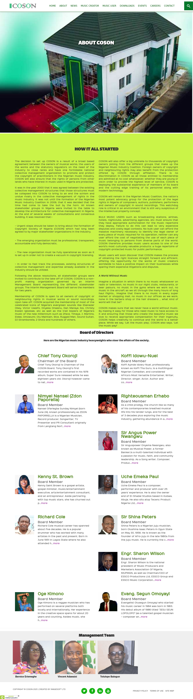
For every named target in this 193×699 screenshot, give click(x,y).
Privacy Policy (140, 691)
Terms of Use (156, 691)
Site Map (169, 691)
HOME (52, 6)
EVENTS (142, 6)
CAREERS (155, 6)
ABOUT (63, 6)
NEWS (74, 6)
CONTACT (169, 6)
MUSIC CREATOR (90, 6)
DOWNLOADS (127, 6)
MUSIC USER (109, 6)
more (50, 382)
